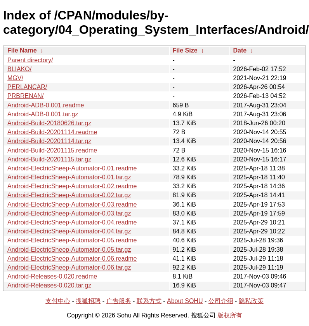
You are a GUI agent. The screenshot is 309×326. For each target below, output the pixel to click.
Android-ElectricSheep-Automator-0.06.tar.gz (69, 267)
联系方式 (149, 301)
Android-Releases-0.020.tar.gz (49, 285)
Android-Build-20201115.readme (52, 150)
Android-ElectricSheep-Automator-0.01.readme (72, 168)
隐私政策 (251, 301)
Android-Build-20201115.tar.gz (49, 159)
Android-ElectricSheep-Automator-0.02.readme (72, 186)
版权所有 (229, 315)
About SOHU (185, 301)
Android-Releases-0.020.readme (52, 276)
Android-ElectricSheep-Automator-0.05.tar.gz (69, 249)
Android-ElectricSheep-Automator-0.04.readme (72, 222)
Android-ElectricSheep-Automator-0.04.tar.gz (69, 231)
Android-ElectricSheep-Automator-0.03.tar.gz (69, 213)
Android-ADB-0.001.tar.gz (42, 114)
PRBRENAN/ (25, 96)
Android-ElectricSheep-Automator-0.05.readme (72, 240)
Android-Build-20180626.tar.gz (49, 123)
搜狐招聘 (88, 301)
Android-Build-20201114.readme (52, 132)
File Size (185, 50)
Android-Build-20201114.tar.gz (49, 141)
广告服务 (118, 301)
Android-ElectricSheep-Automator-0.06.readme (72, 258)
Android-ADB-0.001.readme (45, 105)
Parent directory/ (30, 60)
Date (240, 50)
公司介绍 (220, 301)
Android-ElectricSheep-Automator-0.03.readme (72, 204)
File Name (22, 50)
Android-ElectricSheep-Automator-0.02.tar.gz (69, 195)
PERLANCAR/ (27, 87)
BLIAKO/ (19, 69)
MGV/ (15, 78)
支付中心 (57, 301)
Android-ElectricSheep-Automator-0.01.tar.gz (69, 177)
